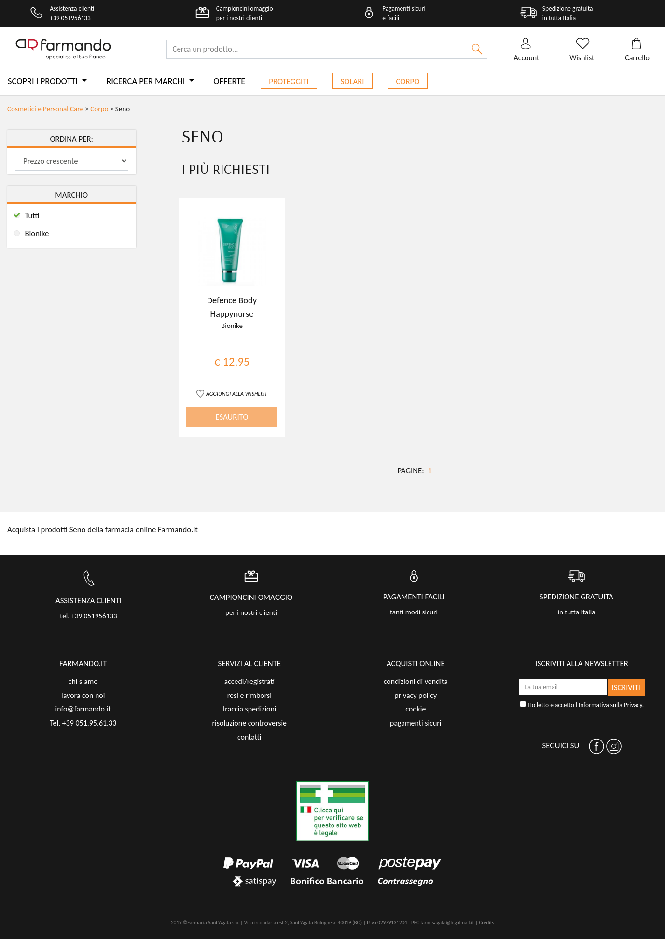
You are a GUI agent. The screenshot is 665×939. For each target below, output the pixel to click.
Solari (352, 81)
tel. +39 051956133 (88, 616)
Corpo (408, 81)
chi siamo (83, 681)
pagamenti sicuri (415, 722)
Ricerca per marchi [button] (146, 80)
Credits (486, 922)
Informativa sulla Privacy (610, 705)
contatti (249, 736)
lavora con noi (83, 695)
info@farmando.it (83, 708)
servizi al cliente (249, 663)
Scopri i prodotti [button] (44, 80)
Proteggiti (288, 81)
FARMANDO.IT (83, 663)
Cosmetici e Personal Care (45, 108)
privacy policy (415, 695)
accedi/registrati (249, 681)
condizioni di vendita (416, 681)
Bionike (37, 233)
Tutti (32, 216)
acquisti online (416, 663)
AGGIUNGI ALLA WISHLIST (236, 393)
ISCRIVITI (626, 687)
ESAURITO (231, 417)
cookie (415, 708)
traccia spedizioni (249, 708)
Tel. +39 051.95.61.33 (83, 722)
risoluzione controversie (249, 722)
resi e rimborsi (249, 695)
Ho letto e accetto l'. (582, 705)
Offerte (229, 80)
